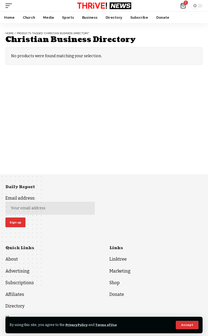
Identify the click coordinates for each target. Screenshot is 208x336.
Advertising (17, 271)
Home (9, 33)
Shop (114, 283)
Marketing (120, 271)
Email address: (50, 205)
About (11, 260)
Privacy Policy (78, 325)
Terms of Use (110, 325)
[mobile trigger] (10, 6)
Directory (14, 306)
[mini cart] (183, 5)
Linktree (118, 260)
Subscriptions (19, 283)
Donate (116, 295)
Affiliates (14, 295)
